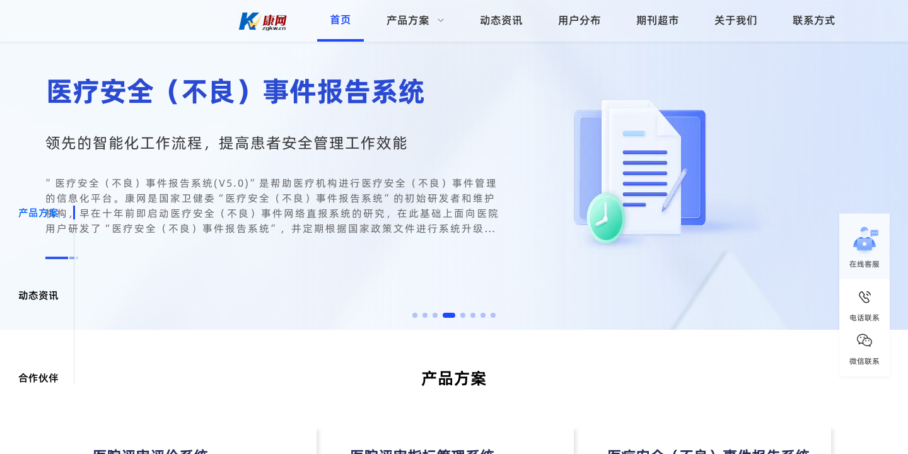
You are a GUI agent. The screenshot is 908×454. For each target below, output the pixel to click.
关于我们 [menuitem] (735, 20)
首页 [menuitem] (340, 19)
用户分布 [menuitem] (579, 20)
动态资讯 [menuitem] (501, 20)
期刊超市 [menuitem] (657, 20)
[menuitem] (415, 21)
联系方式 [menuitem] (814, 20)
